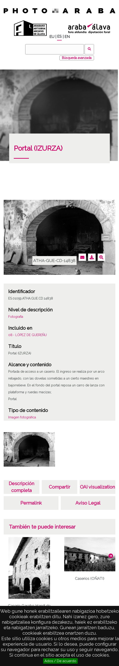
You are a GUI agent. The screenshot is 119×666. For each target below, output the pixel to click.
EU (51, 37)
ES (59, 36)
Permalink (31, 503)
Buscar (89, 49)
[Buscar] (54, 49)
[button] (110, 556)
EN (67, 37)
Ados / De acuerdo (60, 661)
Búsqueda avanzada (76, 58)
